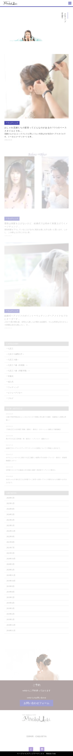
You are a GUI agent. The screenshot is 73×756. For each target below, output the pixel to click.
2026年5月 (10, 502)
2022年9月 (10, 541)
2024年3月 (10, 519)
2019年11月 (10, 579)
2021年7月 (10, 552)
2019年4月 (10, 607)
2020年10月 (10, 563)
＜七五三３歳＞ (12, 364)
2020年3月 (10, 568)
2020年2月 (10, 574)
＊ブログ (9, 402)
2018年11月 (10, 635)
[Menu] (70, 3)
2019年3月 (10, 613)
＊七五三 (9, 353)
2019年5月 (10, 601)
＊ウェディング (12, 391)
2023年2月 (10, 524)
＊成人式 (9, 386)
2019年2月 (10, 618)
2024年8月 (10, 513)
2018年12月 (10, 629)
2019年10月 (10, 585)
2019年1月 (10, 624)
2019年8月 (10, 596)
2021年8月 (10, 546)
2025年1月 (10, 507)
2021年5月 (10, 557)
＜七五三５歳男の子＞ (15, 358)
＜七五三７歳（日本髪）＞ (17, 369)
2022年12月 (10, 535)
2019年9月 (10, 590)
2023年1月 (10, 530)
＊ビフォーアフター (14, 397)
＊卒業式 (9, 380)
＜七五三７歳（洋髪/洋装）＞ (18, 375)
